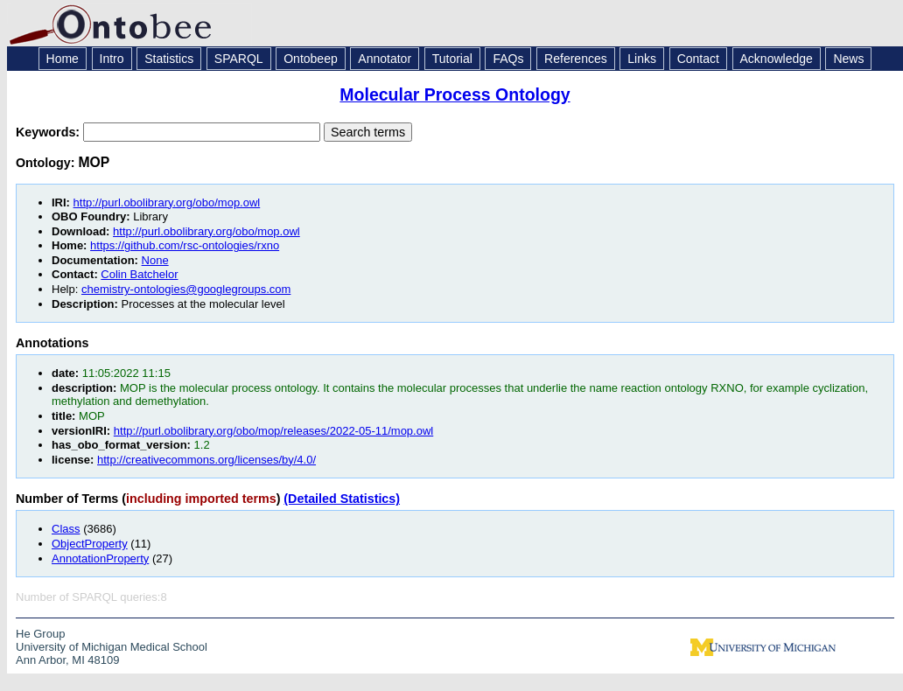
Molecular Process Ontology (455, 94)
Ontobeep (311, 59)
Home (62, 59)
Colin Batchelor (139, 274)
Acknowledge (776, 59)
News (848, 59)
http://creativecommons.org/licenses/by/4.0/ (206, 459)
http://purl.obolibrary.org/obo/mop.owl (167, 202)
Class (66, 528)
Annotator (384, 59)
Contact (698, 59)
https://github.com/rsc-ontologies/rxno (184, 245)
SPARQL (238, 59)
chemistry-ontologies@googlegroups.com (185, 289)
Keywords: (49, 132)
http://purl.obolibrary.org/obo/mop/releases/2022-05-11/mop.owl (273, 430)
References (575, 59)
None (155, 260)
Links (641, 59)
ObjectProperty (90, 543)
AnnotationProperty (100, 558)
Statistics (168, 59)
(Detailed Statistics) (342, 499)
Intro (112, 59)
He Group (40, 633)
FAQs (508, 59)
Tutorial (452, 59)
